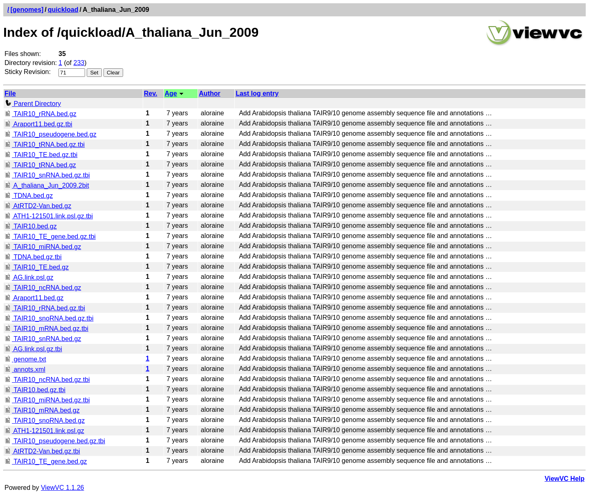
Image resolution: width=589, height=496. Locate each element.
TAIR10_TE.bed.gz (36, 267)
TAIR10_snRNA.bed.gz (42, 338)
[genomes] (26, 9)
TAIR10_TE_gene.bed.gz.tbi (50, 236)
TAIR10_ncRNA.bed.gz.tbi (47, 379)
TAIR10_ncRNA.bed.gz (42, 287)
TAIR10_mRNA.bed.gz (42, 410)
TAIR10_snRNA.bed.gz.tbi (47, 175)
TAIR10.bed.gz (30, 226)
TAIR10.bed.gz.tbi (34, 389)
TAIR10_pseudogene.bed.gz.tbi (54, 441)
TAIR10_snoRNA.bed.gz (44, 420)
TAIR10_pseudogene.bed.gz (50, 134)
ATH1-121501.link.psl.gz (44, 430)
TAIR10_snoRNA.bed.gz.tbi (49, 318)
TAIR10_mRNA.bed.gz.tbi (46, 328)
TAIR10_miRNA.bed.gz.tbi (47, 400)
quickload (63, 9)
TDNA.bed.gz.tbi (33, 257)
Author (209, 93)
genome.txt (25, 359)
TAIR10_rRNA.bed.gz (40, 113)
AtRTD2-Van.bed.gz (37, 205)
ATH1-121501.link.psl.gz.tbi (48, 216)
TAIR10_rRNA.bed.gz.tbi (44, 308)
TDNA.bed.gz (28, 195)
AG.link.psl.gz (28, 277)
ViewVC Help (564, 478)
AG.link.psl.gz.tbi (33, 349)
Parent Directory (32, 103)
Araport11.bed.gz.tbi (38, 124)
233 (79, 62)
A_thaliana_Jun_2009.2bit (46, 185)
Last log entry (257, 93)
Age (171, 93)
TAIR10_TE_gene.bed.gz (45, 461)
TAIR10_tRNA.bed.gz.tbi (44, 144)
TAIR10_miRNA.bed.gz (42, 246)
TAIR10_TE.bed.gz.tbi (40, 154)
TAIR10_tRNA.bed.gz (40, 165)
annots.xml (24, 369)
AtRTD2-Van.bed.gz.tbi (42, 451)
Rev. (150, 93)
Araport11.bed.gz (33, 297)
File (10, 93)
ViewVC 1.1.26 (62, 487)
